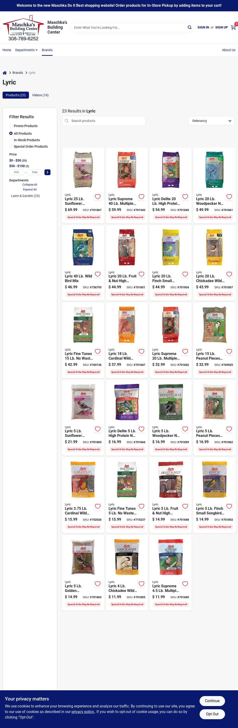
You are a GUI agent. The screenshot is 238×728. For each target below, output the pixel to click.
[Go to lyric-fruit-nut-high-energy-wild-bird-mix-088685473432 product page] (171, 495)
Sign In (203, 27)
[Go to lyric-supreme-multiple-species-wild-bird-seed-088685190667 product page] (171, 573)
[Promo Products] (11, 125)
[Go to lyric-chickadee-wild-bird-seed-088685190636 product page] (127, 573)
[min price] (16, 172)
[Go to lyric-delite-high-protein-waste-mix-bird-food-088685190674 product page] (127, 418)
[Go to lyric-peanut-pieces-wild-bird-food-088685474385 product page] (214, 340)
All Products (23, 133)
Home (7, 50)
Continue (212, 701)
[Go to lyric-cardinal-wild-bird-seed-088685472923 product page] (127, 340)
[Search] (190, 27)
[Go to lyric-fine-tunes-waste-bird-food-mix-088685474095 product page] (127, 495)
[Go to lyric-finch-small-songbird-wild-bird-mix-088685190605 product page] (214, 495)
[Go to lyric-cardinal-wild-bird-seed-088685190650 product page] (83, 495)
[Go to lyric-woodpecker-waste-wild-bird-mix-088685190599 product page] (171, 418)
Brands (47, 50)
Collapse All (29, 184)
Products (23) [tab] (16, 95)
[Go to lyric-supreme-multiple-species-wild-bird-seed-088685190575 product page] (127, 186)
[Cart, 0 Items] (233, 27)
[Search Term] (132, 27)
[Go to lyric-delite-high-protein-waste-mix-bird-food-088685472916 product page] (171, 186)
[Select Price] (47, 172)
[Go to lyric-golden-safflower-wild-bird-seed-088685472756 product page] (83, 573)
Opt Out (212, 714)
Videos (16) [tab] (40, 95)
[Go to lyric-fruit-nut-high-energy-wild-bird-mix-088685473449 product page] (127, 263)
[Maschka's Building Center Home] (23, 27)
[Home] (5, 72)
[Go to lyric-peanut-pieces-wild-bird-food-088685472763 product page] (214, 418)
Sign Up (221, 27)
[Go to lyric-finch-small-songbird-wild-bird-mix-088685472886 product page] (171, 263)
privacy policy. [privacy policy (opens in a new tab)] (83, 711)
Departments (24, 50)
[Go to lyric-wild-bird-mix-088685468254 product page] (83, 263)
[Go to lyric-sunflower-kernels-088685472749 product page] (83, 418)
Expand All (30, 189)
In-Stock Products (27, 140)
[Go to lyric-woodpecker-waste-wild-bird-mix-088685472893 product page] (214, 186)
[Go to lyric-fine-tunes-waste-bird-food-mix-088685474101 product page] (83, 340)
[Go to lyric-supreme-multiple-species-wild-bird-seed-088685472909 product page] (171, 340)
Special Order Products (31, 146)
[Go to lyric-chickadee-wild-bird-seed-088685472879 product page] (214, 263)
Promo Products (26, 126)
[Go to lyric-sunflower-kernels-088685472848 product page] (83, 186)
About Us (229, 50)
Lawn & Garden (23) (25, 196)
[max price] (34, 172)
